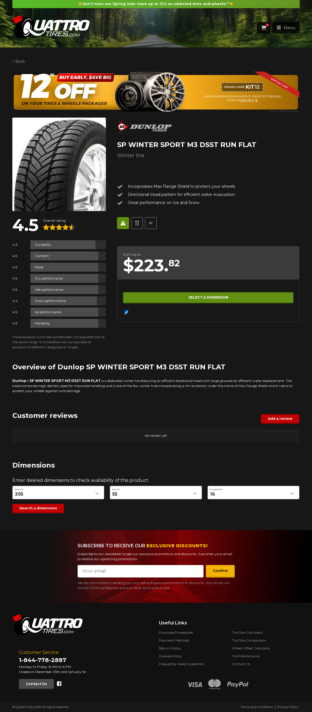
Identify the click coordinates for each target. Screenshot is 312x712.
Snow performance (50, 301)
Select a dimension (208, 297)
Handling (42, 323)
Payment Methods (174, 640)
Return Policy (170, 648)
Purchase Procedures (176, 632)
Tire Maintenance (246, 656)
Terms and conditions (257, 707)
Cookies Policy (170, 656)
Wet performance (49, 289)
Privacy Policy (287, 707)
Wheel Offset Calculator (251, 648)
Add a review (280, 418)
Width (19, 489)
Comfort (42, 256)
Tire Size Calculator (247, 632)
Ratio (116, 489)
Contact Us (36, 684)
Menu (286, 27)
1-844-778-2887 (42, 660)
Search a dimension (38, 508)
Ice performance (48, 312)
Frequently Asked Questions (181, 664)
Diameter (216, 489)
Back (20, 61)
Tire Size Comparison (249, 640)
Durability (43, 244)
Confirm (220, 571)
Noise (39, 267)
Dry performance (49, 278)
